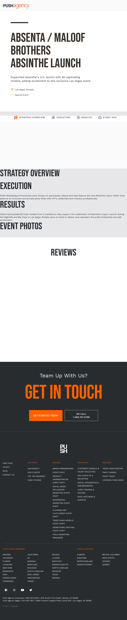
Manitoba (81, 558)
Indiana (56, 578)
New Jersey (33, 574)
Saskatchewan (84, 564)
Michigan (32, 568)
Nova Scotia (108, 558)
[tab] (29, 119)
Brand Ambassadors (63, 468)
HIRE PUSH (8, 463)
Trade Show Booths (113, 468)
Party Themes (109, 472)
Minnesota (8, 571)
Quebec (106, 564)
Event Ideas (109, 476)
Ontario (106, 561)
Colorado (8, 558)
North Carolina (60, 568)
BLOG (5, 471)
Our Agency (33, 468)
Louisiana (7, 564)
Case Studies (34, 480)
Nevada (55, 554)
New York (7, 568)
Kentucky (57, 561)
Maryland (32, 564)
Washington (33, 578)
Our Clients (34, 472)
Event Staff (59, 472)
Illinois (56, 558)
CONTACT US (8, 475)
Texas (55, 574)
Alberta (81, 554)
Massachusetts (60, 564)
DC (28, 558)
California (32, 554)
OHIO (5, 574)
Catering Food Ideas (113, 480)
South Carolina (35, 571)
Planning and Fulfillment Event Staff (62, 513)
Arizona (7, 554)
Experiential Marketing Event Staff (61, 503)
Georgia (31, 561)
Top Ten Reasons (36, 476)
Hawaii (30, 581)
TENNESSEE (8, 581)
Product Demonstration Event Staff (60, 479)
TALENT (6, 467)
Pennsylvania (9, 578)
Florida (7, 561)
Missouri (56, 571)
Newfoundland (85, 561)
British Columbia (111, 554)
